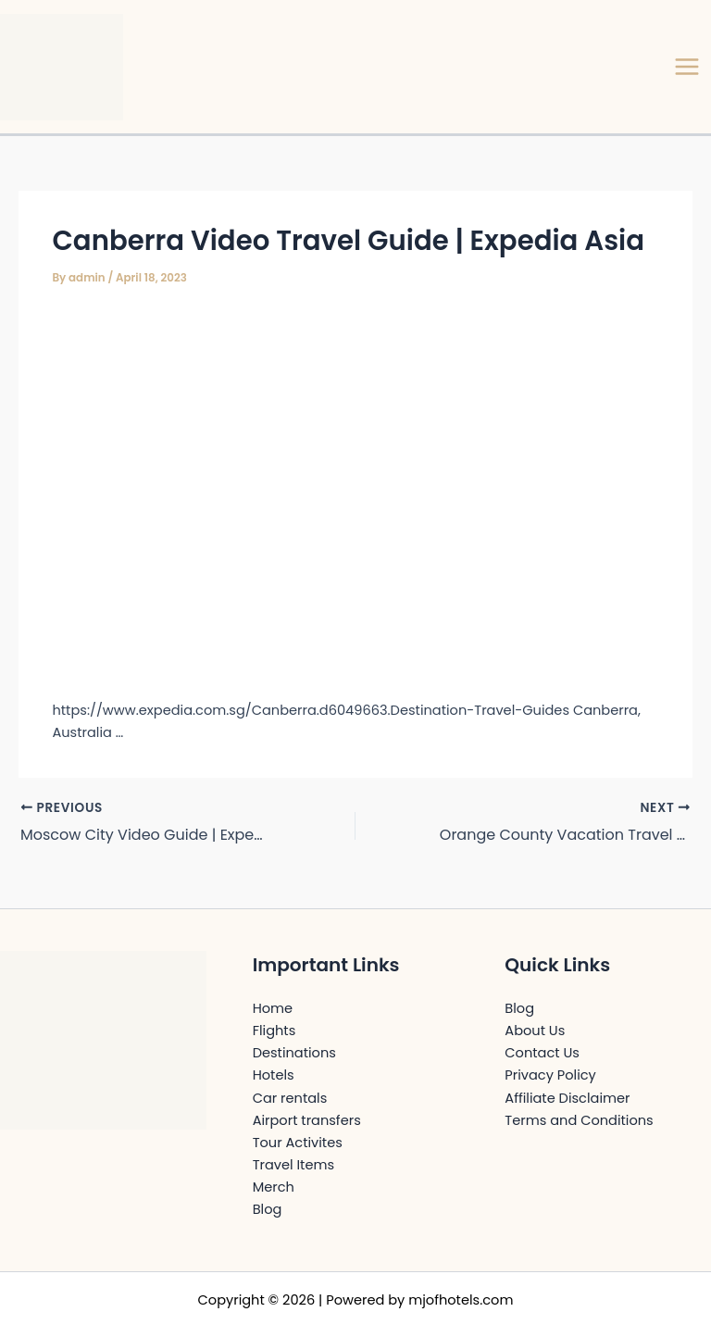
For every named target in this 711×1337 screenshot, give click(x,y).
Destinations (294, 1052)
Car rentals (290, 1098)
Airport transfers (307, 1120)
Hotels (273, 1075)
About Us (535, 1030)
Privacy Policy (550, 1075)
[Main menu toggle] (687, 67)
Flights (274, 1030)
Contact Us (542, 1052)
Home (273, 1008)
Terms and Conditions (579, 1120)
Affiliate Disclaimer (567, 1098)
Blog (267, 1209)
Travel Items (293, 1165)
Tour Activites (298, 1142)
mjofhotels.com (460, 1300)
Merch (273, 1187)
